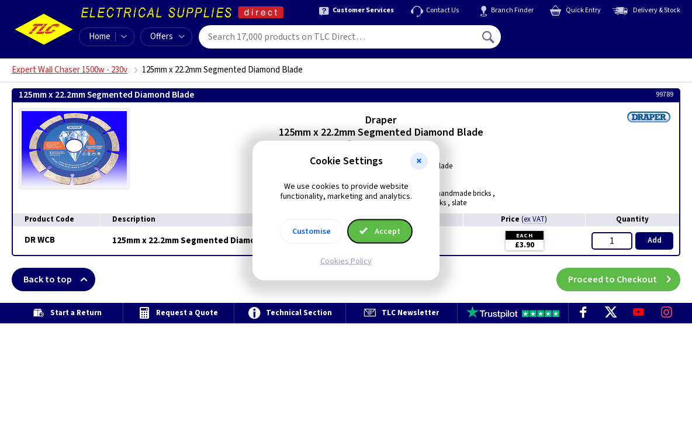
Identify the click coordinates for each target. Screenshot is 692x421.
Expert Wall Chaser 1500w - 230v (69, 70)
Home (99, 36)
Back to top (59, 279)
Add (655, 240)
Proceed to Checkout (624, 279)
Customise (311, 231)
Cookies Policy (346, 261)
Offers (167, 36)
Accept (379, 231)
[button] (419, 161)
